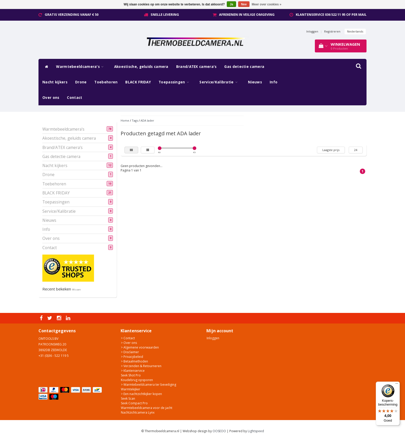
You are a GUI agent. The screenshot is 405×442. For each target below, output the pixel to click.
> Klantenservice (133, 370)
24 (355, 150)
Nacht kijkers (54, 82)
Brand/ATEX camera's (196, 66)
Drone (81, 82)
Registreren (332, 31)
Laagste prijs (330, 150)
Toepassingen (175, 82)
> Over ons (129, 343)
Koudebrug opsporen (137, 380)
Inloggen (312, 31)
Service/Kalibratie (219, 82)
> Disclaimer (130, 352)
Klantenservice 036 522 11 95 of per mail (331, 14)
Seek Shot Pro (131, 375)
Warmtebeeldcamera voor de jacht (146, 408)
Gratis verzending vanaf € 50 (71, 14)
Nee (244, 4)
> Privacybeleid (132, 356)
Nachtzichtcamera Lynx (137, 412)
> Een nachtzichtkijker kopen (141, 394)
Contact (74, 97)
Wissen (76, 289)
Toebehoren (106, 82)
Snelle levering (165, 14)
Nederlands (355, 31)
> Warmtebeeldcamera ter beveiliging (148, 384)
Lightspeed (256, 431)
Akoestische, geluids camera (141, 66)
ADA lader (147, 120)
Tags (135, 120)
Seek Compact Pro (134, 403)
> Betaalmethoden (134, 361)
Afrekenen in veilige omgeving (247, 14)
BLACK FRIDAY (138, 82)
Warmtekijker (130, 389)
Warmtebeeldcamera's (81, 66)
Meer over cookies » (267, 4)
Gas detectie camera (244, 66)
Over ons (50, 97)
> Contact (128, 338)
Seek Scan (128, 398)
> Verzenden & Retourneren (141, 366)
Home (125, 120)
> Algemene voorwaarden (140, 347)
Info (273, 82)
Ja (231, 4)
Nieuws (255, 82)
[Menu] (397, 385)
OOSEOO (219, 431)
